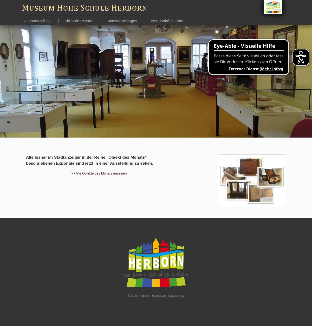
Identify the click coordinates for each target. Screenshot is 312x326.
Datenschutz (176, 295)
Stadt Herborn (140, 295)
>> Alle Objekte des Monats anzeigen (99, 173)
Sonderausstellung (36, 21)
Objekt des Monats (79, 21)
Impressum (158, 295)
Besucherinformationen (168, 21)
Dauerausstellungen (122, 21)
